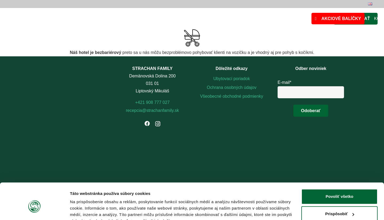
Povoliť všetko (339, 170)
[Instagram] (157, 124)
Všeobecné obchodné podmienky (231, 96)
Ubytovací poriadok (231, 78)
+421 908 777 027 (152, 102)
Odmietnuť (339, 205)
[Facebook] (147, 123)
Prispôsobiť (339, 187)
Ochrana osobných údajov (232, 87)
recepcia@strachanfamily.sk (152, 110)
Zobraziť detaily (85, 209)
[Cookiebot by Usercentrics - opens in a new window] (34, 210)
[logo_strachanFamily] (142, 19)
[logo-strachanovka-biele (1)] (231, 114)
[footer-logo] (232, 131)
